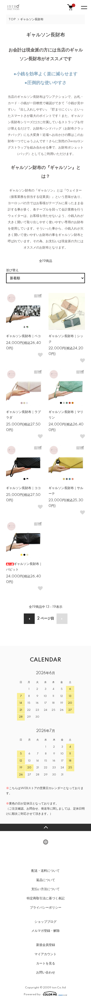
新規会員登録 (45, 945)
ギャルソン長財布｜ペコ (23, 336)
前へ (29, 618)
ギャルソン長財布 (31, 19)
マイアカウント (45, 954)
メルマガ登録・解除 (45, 931)
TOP (12, 19)
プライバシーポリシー (45, 907)
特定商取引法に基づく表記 (46, 898)
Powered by (45, 993)
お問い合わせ (45, 972)
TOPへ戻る (45, 827)
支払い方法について (45, 889)
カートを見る (45, 963)
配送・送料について (45, 871)
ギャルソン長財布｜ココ (23, 488)
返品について (45, 880)
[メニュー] (83, 7)
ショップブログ (45, 921)
